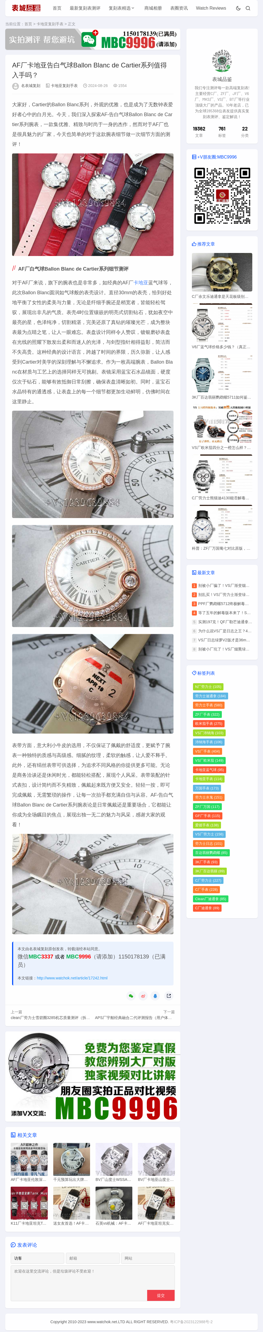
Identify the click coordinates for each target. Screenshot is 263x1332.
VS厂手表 (207, 751)
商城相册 (153, 8)
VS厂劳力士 (209, 834)
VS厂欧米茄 (209, 760)
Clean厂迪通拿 (210, 899)
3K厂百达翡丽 (210, 871)
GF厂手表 (207, 816)
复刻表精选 (120, 8)
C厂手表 (206, 889)
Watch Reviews (211, 8)
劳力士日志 (208, 843)
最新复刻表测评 (85, 8)
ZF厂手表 (207, 714)
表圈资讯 (179, 8)
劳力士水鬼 (208, 797)
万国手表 (207, 788)
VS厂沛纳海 (209, 733)
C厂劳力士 (208, 880)
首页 (57, 8)
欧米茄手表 (208, 723)
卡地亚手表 (208, 779)
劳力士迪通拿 (210, 696)
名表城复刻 (30, 86)
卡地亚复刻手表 (50, 24)
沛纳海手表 (208, 742)
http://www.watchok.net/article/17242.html (72, 978)
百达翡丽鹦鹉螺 (211, 853)
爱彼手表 (207, 825)
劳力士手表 (208, 705)
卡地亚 (140, 283)
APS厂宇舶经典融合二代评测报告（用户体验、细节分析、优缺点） (152, 1018)
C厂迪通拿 (207, 908)
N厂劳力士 (208, 687)
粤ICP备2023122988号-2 (191, 1323)
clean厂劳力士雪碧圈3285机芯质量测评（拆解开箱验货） (60, 1018)
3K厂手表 (206, 862)
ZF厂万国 (207, 807)
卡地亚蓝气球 (209, 770)
